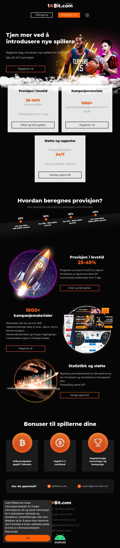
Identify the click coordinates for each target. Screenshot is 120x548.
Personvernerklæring (60, 519)
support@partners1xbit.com (93, 486)
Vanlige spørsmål (60, 174)
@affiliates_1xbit (57, 486)
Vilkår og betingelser (33, 125)
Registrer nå (69, 14)
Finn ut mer (11, 531)
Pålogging (41, 14)
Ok (27, 538)
